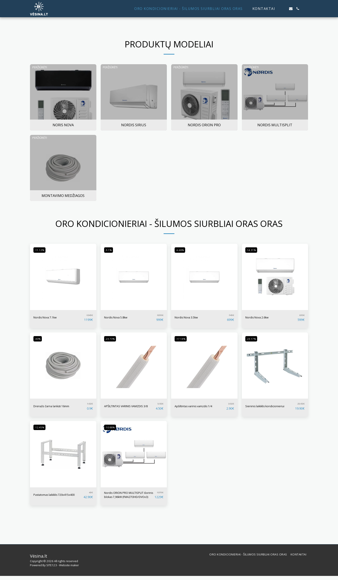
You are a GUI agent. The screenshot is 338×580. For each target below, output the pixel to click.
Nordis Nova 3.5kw (190, 317)
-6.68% (181, 250)
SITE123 (51, 569)
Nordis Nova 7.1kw (48, 317)
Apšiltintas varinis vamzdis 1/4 (200, 406)
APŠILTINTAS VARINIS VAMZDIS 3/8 (122, 407)
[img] (63, 277)
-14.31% (252, 250)
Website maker (69, 569)
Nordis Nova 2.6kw (260, 317)
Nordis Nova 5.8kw (119, 317)
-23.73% (111, 339)
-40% (38, 339)
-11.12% (40, 250)
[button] (284, 8)
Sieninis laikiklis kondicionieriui (258, 407)
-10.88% (111, 429)
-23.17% (252, 339)
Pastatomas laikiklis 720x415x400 (50, 498)
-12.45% (40, 429)
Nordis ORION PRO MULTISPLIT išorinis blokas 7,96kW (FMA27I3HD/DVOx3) (127, 498)
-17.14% (181, 339)
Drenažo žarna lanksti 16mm (57, 406)
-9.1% (109, 250)
